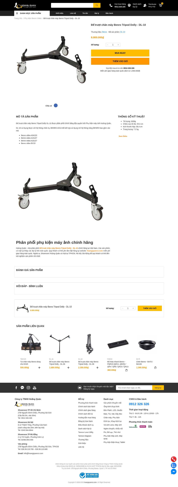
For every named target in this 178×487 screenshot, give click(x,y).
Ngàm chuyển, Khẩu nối (113, 428)
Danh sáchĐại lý (137, 5)
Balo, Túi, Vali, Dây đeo (113, 414)
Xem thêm (123, 136)
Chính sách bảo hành (86, 406)
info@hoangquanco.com (33, 453)
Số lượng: (95, 45)
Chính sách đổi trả (85, 414)
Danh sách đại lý (84, 428)
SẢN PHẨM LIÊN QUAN (30, 325)
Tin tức (85, 13)
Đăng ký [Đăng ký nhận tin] (158, 388)
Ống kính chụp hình (111, 406)
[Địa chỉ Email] (140, 387)
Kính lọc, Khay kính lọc (113, 421)
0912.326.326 (120, 7)
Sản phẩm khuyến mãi (112, 403)
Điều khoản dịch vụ (86, 425)
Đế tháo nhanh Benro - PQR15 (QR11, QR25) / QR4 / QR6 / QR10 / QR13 (117, 364)
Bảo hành (109, 13)
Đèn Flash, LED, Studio (113, 410)
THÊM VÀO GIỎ (120, 61)
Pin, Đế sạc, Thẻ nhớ (112, 432)
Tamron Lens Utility (85, 432)
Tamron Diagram (84, 436)
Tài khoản (152, 4)
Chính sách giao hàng (87, 410)
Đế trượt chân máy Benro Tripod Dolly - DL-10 (58, 248)
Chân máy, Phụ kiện (112, 417)
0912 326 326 (139, 404)
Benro (104, 32)
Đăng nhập (151, 6)
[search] (96, 5)
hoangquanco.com (95, 251)
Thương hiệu (83, 439)
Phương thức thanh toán (88, 403)
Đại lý (97, 13)
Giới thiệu (59, 13)
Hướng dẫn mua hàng (87, 417)
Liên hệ (73, 13)
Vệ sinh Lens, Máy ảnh (113, 425)
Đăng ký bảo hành (85, 421)
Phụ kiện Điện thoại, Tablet (114, 442)
